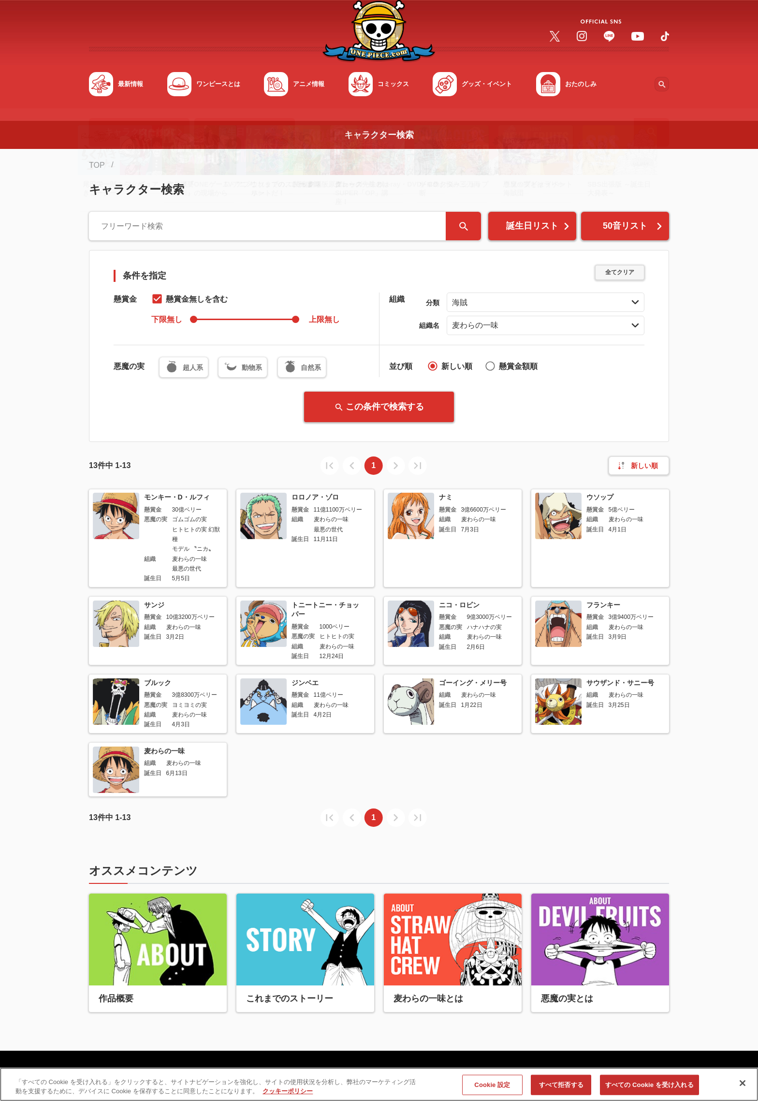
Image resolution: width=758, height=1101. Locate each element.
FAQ (155, 1076)
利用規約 (190, 1076)
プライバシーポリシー (256, 1076)
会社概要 (322, 1076)
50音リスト (633, 226)
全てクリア (619, 272)
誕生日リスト (538, 226)
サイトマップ (112, 1076)
